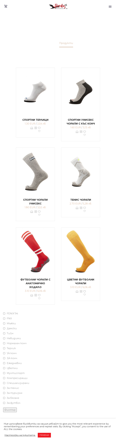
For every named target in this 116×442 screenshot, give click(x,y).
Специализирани (18, 383)
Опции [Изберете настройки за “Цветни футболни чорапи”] (77, 294)
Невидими (14, 338)
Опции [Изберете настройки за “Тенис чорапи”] (77, 210)
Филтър (10, 409)
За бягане (13, 398)
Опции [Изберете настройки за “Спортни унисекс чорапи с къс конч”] (77, 134)
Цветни (12, 368)
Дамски (12, 328)
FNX (9, 318)
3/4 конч (12, 358)
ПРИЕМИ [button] (44, 435)
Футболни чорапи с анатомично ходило (35, 283)
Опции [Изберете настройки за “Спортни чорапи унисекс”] (31, 214)
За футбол (13, 403)
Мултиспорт (16, 373)
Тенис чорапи (80, 199)
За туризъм (14, 393)
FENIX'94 (12, 313)
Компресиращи (17, 378)
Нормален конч (17, 343)
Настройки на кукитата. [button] (20, 435)
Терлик (11, 348)
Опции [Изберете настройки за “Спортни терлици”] (31, 130)
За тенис (13, 388)
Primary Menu (110, 7)
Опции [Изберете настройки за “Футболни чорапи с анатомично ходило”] (31, 297)
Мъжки (11, 323)
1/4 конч (12, 353)
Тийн (10, 333)
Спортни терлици (35, 119)
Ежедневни (14, 363)
